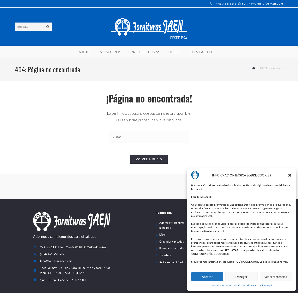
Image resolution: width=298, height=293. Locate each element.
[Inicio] (253, 68)
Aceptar (207, 277)
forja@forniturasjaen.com (260, 3)
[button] (290, 175)
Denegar (241, 277)
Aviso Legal (265, 285)
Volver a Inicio (149, 159)
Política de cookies (221, 285)
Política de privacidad (245, 285)
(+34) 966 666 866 (223, 3)
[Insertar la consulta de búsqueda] (149, 137)
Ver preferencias (275, 277)
